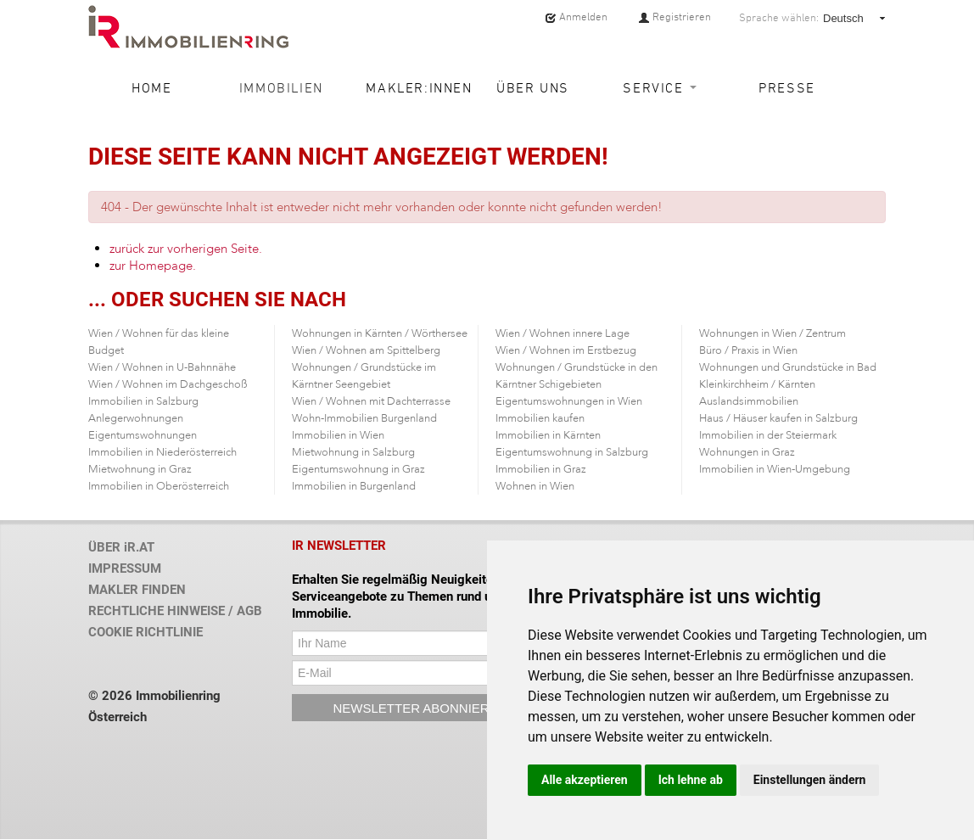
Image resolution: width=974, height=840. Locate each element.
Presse (786, 87)
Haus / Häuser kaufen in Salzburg (778, 418)
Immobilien (281, 87)
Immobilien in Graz (540, 469)
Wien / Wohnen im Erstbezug (565, 350)
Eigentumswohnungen (142, 435)
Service (660, 87)
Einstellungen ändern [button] (809, 780)
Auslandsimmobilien (748, 401)
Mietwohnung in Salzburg (353, 452)
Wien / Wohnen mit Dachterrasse (371, 401)
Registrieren (674, 17)
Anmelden (576, 17)
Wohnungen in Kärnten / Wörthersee (379, 333)
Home (151, 87)
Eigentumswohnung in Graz (358, 469)
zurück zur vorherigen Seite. (185, 248)
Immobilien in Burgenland (354, 486)
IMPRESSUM (124, 568)
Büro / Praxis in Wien (748, 350)
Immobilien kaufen (540, 418)
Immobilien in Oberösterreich (158, 486)
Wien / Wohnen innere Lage (562, 333)
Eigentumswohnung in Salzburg (571, 452)
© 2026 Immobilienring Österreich (154, 706)
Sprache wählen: (779, 18)
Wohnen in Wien (534, 486)
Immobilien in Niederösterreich (162, 452)
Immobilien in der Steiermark (768, 435)
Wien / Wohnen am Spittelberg (366, 350)
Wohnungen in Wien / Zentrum (772, 333)
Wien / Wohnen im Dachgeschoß (168, 384)
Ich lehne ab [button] (690, 780)
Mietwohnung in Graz (140, 469)
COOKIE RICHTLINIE (145, 632)
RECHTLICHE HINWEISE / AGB (175, 611)
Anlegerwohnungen (135, 418)
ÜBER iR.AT (121, 547)
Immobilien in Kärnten (548, 435)
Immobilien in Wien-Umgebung (774, 469)
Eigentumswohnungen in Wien (568, 401)
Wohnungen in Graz (747, 452)
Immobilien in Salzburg (143, 401)
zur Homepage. (152, 265)
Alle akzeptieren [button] (584, 780)
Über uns (532, 87)
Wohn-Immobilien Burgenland (364, 418)
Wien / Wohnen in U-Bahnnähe (162, 367)
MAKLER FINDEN (137, 589)
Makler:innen (413, 87)
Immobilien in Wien (338, 435)
